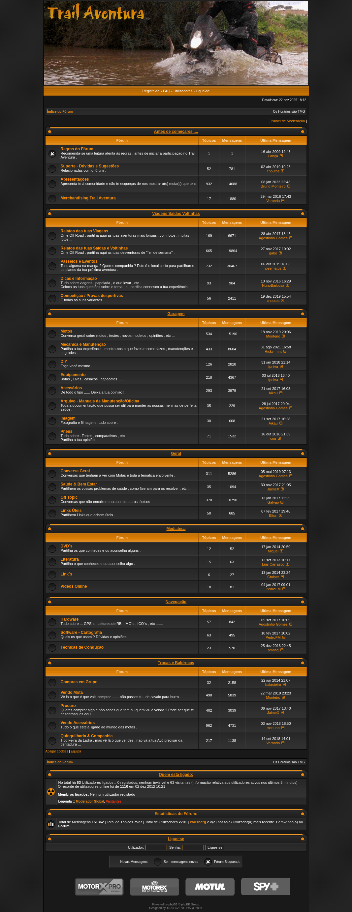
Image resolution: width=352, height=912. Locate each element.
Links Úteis (71, 510)
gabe (273, 253)
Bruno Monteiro (273, 186)
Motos (66, 331)
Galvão (273, 502)
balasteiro (273, 685)
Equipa (76, 751)
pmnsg (273, 650)
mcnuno (273, 728)
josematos (273, 268)
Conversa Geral (75, 471)
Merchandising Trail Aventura (88, 198)
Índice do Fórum (60, 111)
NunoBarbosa (273, 285)
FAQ (166, 91)
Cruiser (273, 577)
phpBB (173, 904)
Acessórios (71, 388)
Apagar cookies (57, 751)
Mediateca (175, 528)
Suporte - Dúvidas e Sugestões (90, 166)
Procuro (68, 705)
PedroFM (273, 589)
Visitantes (113, 801)
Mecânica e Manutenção (83, 344)
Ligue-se (202, 91)
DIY (64, 361)
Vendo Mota (72, 692)
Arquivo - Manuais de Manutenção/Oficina (100, 401)
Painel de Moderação (288, 121)
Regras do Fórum (77, 149)
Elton (273, 515)
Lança (273, 156)
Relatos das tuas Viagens (85, 231)
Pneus (67, 431)
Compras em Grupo (79, 682)
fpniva (273, 366)
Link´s (66, 574)
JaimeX (273, 489)
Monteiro (273, 336)
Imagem (68, 418)
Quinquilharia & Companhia (87, 736)
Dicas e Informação (79, 278)
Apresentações (75, 179)
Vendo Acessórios (78, 723)
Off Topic (69, 497)
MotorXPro (99, 887)
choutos (273, 171)
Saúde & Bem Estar (79, 484)
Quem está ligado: (176, 774)
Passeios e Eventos (79, 261)
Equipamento (73, 374)
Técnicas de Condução (82, 647)
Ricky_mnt (273, 351)
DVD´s (67, 546)
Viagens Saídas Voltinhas (176, 213)
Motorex (154, 887)
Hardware (70, 619)
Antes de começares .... (176, 131)
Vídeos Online (74, 586)
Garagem (175, 313)
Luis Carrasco (273, 564)
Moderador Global (90, 801)
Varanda (273, 201)
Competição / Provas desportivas (92, 295)
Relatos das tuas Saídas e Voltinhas (94, 248)
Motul (210, 887)
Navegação (176, 602)
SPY (265, 887)
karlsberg (198, 822)
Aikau (273, 393)
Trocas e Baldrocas (176, 663)
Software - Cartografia (81, 632)
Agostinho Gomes (273, 238)
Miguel (273, 551)
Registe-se (151, 91)
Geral (176, 453)
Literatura (70, 559)
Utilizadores (183, 91)
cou (273, 438)
